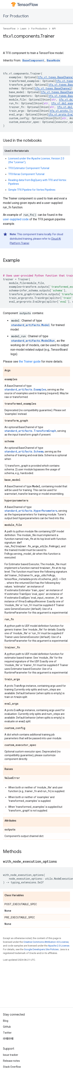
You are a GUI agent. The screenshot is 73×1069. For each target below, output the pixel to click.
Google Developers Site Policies (41, 949)
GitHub (7, 1026)
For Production (16, 16)
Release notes (11, 1060)
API (54, 28)
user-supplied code (16, 219)
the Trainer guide (30, 361)
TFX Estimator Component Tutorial (28, 168)
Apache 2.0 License (58, 945)
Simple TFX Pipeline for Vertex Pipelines (31, 189)
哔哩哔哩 (8, 1038)
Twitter (7, 1032)
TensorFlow (9, 28)
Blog (5, 1020)
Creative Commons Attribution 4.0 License (46, 942)
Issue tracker (10, 1054)
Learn (23, 28)
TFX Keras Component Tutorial (26, 174)
